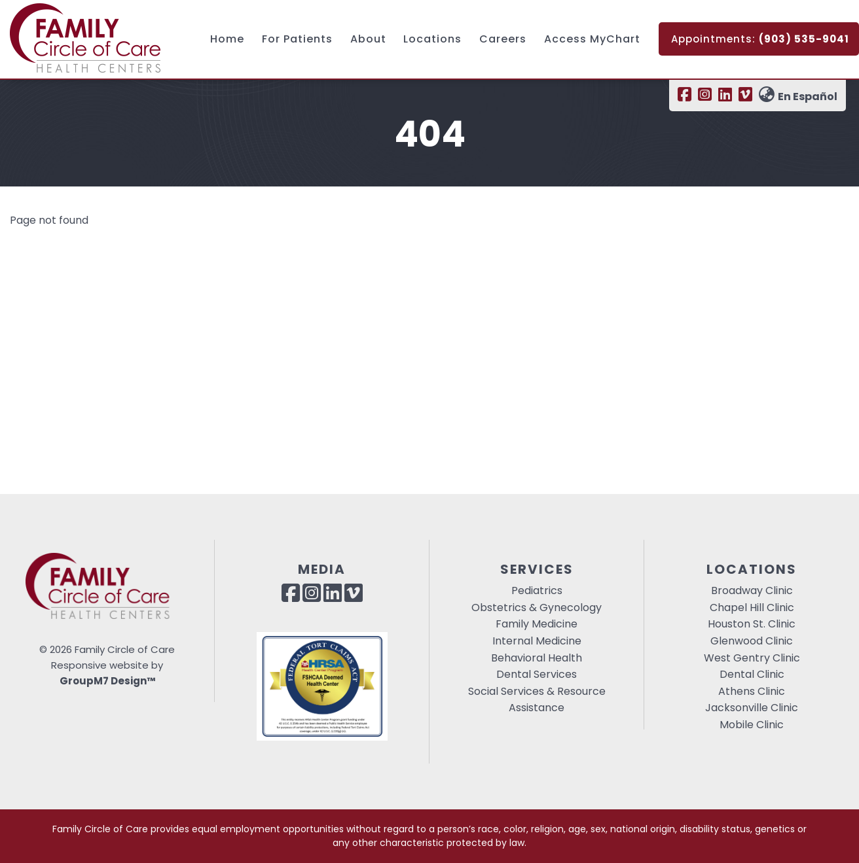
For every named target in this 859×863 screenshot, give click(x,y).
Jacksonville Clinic (751, 707)
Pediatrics (536, 590)
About (368, 38)
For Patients (297, 38)
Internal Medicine (536, 640)
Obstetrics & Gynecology (536, 607)
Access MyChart (592, 38)
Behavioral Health (536, 657)
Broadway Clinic (752, 590)
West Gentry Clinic (752, 657)
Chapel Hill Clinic (752, 607)
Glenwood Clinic (751, 640)
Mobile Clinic (752, 724)
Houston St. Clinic (751, 623)
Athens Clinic (751, 691)
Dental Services (536, 674)
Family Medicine (536, 623)
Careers (502, 38)
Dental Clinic (752, 674)
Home (227, 38)
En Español (798, 96)
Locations (432, 38)
